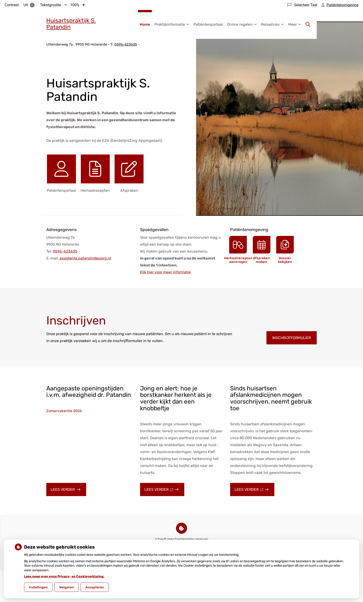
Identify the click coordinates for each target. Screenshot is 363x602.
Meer (292, 24)
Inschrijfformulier (291, 338)
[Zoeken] (308, 24)
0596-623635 (65, 251)
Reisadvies (270, 24)
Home (145, 24)
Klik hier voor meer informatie (165, 272)
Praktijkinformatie (169, 24)
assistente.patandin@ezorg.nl (85, 258)
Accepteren (94, 587)
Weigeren (66, 587)
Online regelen (240, 24)
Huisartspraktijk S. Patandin (71, 23)
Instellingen (38, 587)
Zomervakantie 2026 (64, 411)
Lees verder (68, 491)
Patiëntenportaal (208, 24)
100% (74, 5)
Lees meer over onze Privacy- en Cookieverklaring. (64, 576)
